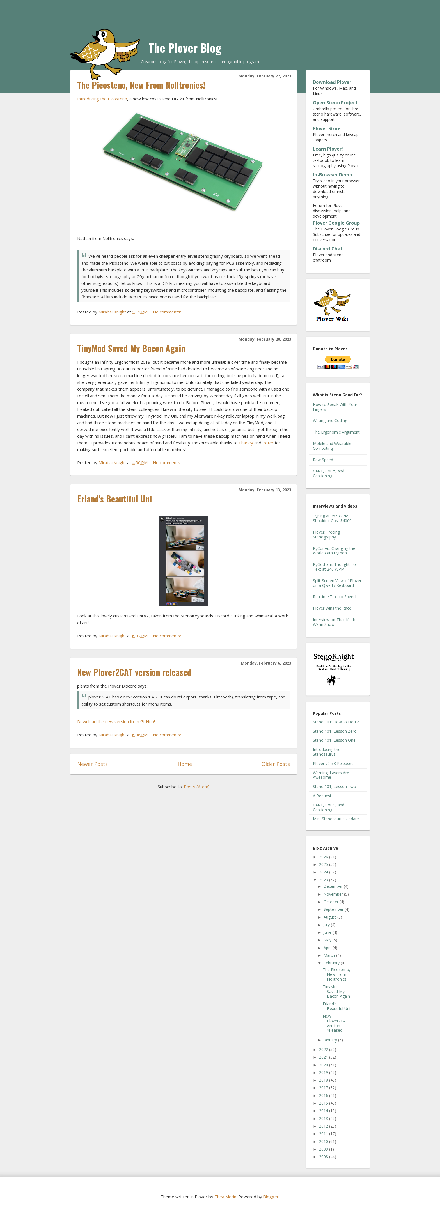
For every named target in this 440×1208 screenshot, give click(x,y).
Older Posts (276, 763)
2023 (324, 879)
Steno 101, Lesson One (334, 740)
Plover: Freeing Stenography (326, 534)
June (328, 932)
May (328, 939)
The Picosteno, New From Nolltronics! (141, 85)
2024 (324, 872)
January (331, 1040)
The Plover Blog (185, 47)
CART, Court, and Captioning (328, 473)
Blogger (271, 1196)
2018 (324, 1080)
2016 (324, 1095)
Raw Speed (323, 459)
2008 (324, 1156)
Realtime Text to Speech (335, 596)
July (327, 924)
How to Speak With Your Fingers (335, 407)
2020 (324, 1065)
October (332, 901)
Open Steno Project (335, 103)
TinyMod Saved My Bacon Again (131, 348)
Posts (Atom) (197, 786)
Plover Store (327, 128)
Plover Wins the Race (332, 608)
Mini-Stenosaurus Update (336, 818)
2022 (324, 1049)
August (330, 917)
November (334, 894)
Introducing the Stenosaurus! (326, 752)
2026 (324, 856)
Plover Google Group (336, 223)
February (332, 962)
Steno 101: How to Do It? (336, 722)
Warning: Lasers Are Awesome (331, 775)
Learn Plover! (328, 149)
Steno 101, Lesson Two (334, 786)
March (330, 955)
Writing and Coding (330, 420)
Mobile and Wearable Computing (332, 446)
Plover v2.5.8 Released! (333, 763)
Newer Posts (92, 763)
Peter (268, 443)
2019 (324, 1072)
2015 (324, 1103)
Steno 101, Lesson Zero (335, 731)
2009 (324, 1149)
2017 (324, 1087)
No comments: (167, 312)
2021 (324, 1057)
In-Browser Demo (332, 175)
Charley (246, 443)
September (334, 909)
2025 (324, 864)
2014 (324, 1110)
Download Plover (332, 82)
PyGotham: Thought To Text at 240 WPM (334, 567)
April (328, 947)
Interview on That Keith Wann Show (334, 622)
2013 (324, 1118)
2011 (324, 1133)
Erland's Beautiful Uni (114, 498)
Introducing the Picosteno (102, 99)
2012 (324, 1126)
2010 (324, 1141)
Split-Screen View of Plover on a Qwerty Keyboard (337, 583)
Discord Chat (328, 249)
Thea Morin (225, 1196)
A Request (322, 795)
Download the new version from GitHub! (116, 721)
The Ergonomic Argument (336, 432)
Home (185, 763)
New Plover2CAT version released (134, 672)
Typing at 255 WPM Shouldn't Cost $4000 (332, 518)
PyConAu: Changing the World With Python (334, 551)
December (334, 886)
